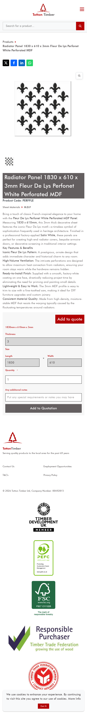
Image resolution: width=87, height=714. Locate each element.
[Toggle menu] (82, 9)
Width (51, 356)
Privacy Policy (50, 475)
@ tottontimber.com (83, 4)
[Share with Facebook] (14, 63)
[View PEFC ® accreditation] (43, 558)
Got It (43, 706)
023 (81, 4)
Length (9, 356)
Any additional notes (16, 389)
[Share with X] (6, 63)
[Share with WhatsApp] (29, 63)
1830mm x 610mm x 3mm (19, 327)
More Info (74, 698)
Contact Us (8, 466)
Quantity (11, 370)
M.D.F (27, 207)
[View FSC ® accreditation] (43, 598)
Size (7, 349)
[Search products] (80, 26)
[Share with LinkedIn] (21, 63)
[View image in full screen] (79, 75)
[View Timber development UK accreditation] (43, 517)
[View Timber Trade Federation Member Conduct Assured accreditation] (43, 677)
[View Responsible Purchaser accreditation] (43, 638)
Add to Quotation (43, 408)
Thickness (10, 334)
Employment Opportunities (58, 466)
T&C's (5, 475)
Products (8, 42)
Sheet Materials (11, 207)
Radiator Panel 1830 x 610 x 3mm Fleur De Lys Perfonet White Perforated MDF (41, 48)
